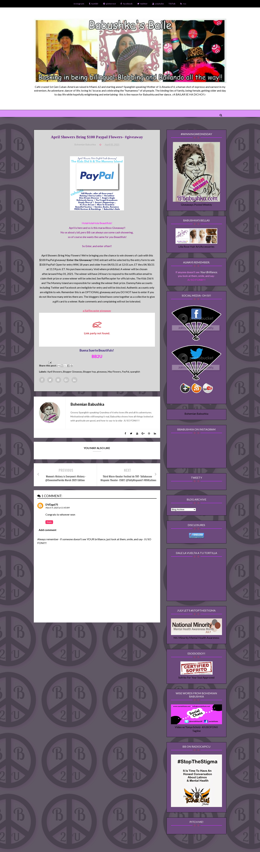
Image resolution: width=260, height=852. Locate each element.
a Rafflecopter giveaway (97, 310)
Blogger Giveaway (72, 371)
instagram (79, 3)
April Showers (54, 371)
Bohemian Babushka (196, 413)
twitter (142, 3)
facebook (127, 3)
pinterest (109, 3)
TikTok (172, 3)
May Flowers (114, 371)
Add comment (47, 529)
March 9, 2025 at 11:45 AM (57, 507)
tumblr (93, 3)
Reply (49, 522)
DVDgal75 (51, 504)
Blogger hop (89, 371)
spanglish (135, 371)
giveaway (102, 371)
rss (183, 3)
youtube (158, 3)
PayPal (125, 371)
